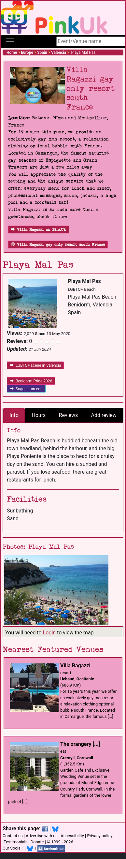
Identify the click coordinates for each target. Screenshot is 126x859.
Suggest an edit (26, 389)
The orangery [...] (80, 744)
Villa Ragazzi (75, 665)
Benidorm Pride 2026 (31, 381)
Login (49, 632)
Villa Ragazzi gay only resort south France (58, 244)
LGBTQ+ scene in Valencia (35, 365)
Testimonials (15, 841)
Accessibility (72, 835)
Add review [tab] (104, 415)
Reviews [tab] (68, 415)
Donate (37, 841)
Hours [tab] (39, 415)
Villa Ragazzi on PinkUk (38, 229)
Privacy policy (99, 835)
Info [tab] (14, 415)
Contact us (13, 835)
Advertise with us (42, 835)
